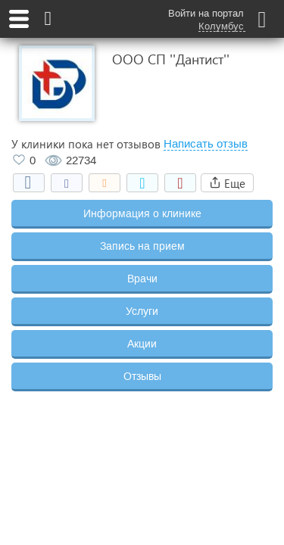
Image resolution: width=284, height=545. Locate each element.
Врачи (142, 278)
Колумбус (221, 26)
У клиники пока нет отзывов (86, 143)
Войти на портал (206, 13)
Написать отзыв (206, 144)
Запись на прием (142, 246)
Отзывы (142, 376)
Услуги (142, 311)
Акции (142, 344)
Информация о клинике (142, 213)
